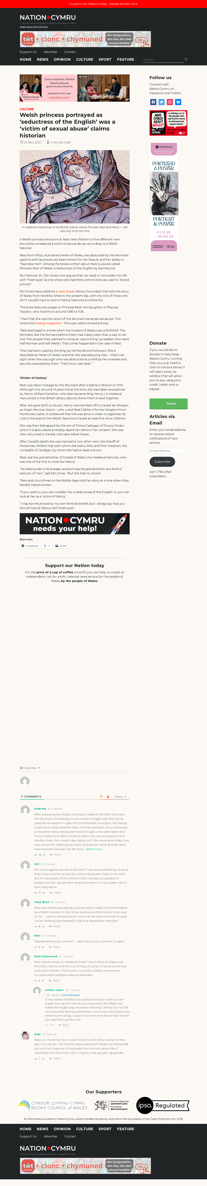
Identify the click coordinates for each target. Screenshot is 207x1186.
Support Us (28, 52)
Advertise (50, 52)
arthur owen (54, 990)
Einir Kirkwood (70, 995)
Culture (84, 59)
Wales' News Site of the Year (34, 26)
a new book (65, 291)
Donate (171, 403)
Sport (105, 59)
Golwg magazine (48, 323)
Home (25, 59)
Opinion (62, 59)
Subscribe (162, 462)
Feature (125, 59)
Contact (70, 52)
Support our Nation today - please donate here (103, 4)
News (42, 59)
